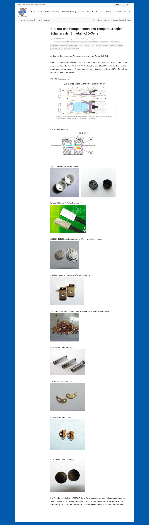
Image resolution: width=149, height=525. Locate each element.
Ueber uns (99, 12)
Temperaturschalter (72, 45)
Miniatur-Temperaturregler (91, 42)
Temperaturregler (104, 42)
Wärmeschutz (43, 12)
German (100, 20)
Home (32, 12)
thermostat (66, 42)
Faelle (108, 12)
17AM (81, 45)
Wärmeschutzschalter (102, 45)
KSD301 (59, 42)
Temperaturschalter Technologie (121, 20)
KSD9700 (87, 45)
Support (90, 12)
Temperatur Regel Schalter (58, 45)
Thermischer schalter (76, 42)
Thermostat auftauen (56, 49)
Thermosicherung (69, 12)
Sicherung (55, 12)
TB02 (92, 45)
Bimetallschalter (115, 42)
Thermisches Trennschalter (71, 49)
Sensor (81, 12)
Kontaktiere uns (120, 12)
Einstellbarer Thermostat (116, 45)
